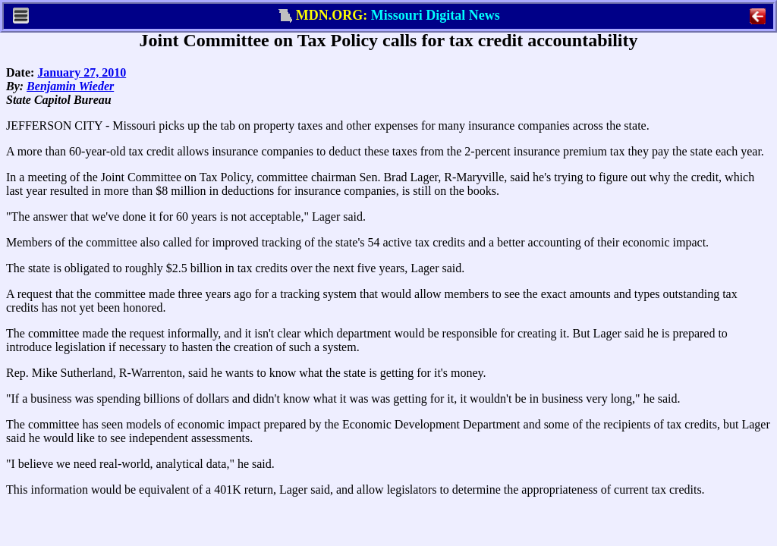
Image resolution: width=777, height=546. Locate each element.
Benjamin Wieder (70, 86)
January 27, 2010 (81, 72)
